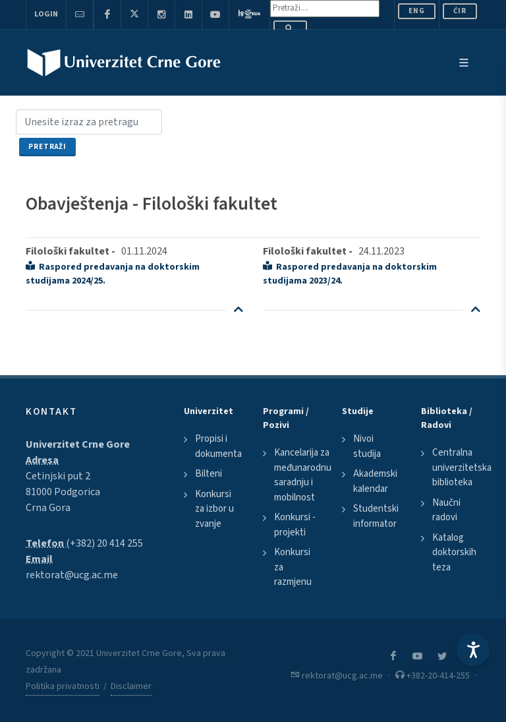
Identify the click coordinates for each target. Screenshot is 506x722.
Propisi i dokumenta (218, 446)
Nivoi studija (367, 446)
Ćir (459, 11)
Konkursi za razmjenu (293, 567)
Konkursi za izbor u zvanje (214, 509)
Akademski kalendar (375, 481)
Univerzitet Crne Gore (78, 444)
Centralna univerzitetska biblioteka (462, 467)
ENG (416, 11)
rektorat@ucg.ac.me (72, 575)
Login (46, 14)
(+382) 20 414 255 (104, 543)
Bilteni (208, 474)
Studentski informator (376, 516)
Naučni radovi (446, 510)
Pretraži (47, 147)
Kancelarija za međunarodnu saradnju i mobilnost (302, 475)
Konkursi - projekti (295, 524)
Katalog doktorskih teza (454, 552)
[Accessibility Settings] (473, 649)
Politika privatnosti (62, 686)
